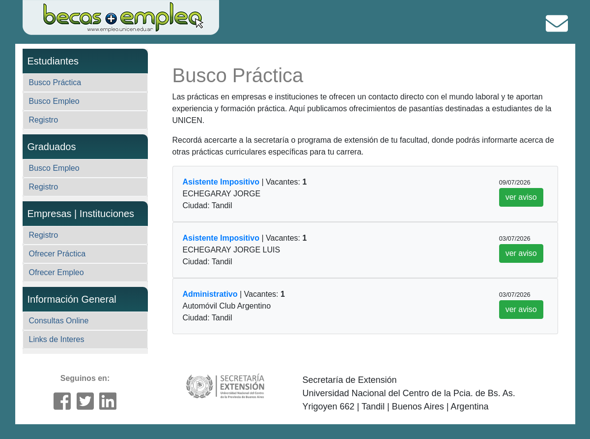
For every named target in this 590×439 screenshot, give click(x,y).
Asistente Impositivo (221, 182)
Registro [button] (43, 120)
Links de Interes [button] (56, 339)
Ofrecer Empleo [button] (56, 272)
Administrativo (210, 294)
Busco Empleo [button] (54, 101)
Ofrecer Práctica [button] (57, 254)
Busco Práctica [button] (55, 82)
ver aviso (521, 197)
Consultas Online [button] (59, 320)
